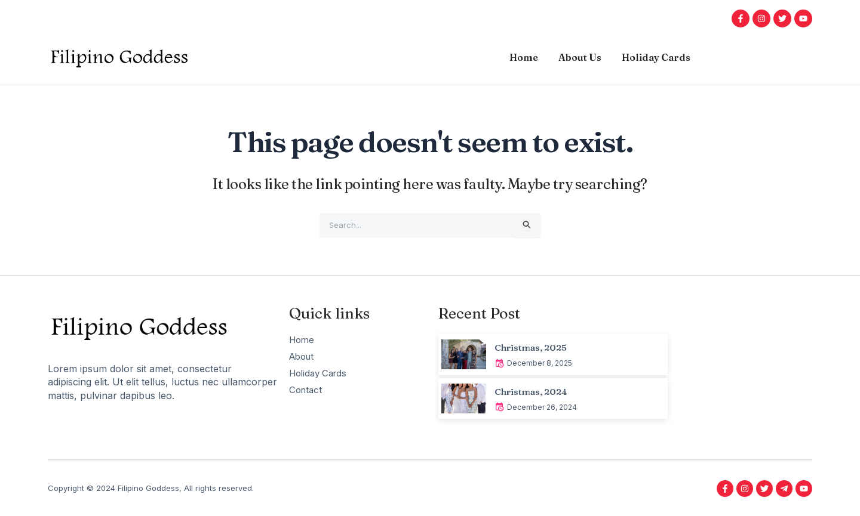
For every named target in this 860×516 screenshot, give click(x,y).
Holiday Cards (656, 57)
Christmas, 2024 (534, 391)
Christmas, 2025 (534, 347)
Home (523, 57)
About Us (579, 57)
